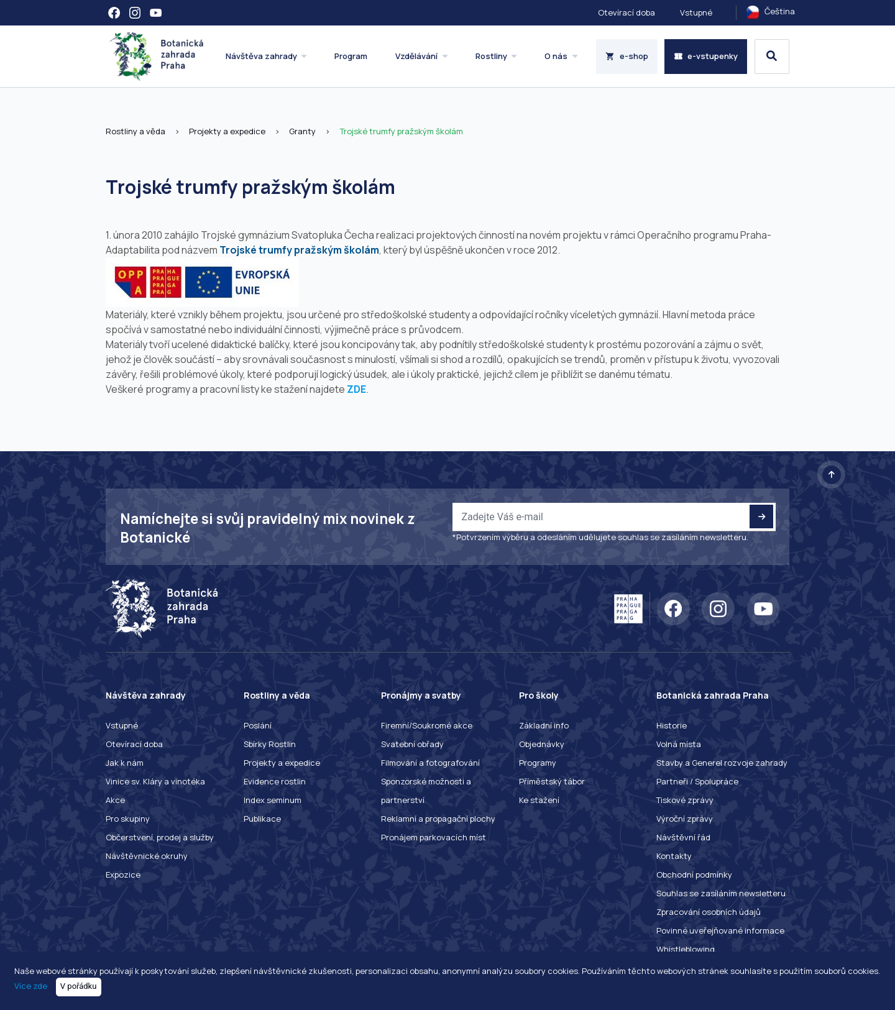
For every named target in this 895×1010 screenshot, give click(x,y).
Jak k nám (125, 762)
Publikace (262, 818)
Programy (537, 762)
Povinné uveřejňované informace (720, 930)
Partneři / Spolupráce (697, 781)
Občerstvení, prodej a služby (160, 837)
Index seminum (272, 800)
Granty (302, 131)
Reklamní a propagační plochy (438, 818)
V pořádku (78, 986)
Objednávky (541, 744)
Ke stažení (539, 800)
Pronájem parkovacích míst (433, 837)
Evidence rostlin (275, 781)
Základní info (544, 725)
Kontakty (674, 855)
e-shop (626, 56)
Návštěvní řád (683, 837)
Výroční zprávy (684, 818)
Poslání (258, 725)
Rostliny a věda (135, 131)
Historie (671, 725)
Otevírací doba (626, 12)
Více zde (30, 985)
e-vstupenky (706, 56)
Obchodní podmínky (694, 874)
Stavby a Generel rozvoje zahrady (721, 762)
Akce (115, 800)
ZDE (356, 389)
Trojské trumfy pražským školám (401, 131)
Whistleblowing (685, 949)
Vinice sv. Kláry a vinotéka (155, 781)
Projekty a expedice (227, 131)
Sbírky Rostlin (270, 744)
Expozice (123, 874)
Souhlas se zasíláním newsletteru (721, 893)
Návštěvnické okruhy (147, 855)
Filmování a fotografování (430, 762)
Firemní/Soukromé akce (426, 725)
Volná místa (678, 744)
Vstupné (696, 12)
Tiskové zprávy (685, 800)
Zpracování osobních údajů (708, 911)
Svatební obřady (412, 744)
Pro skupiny (128, 818)
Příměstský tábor (552, 781)
